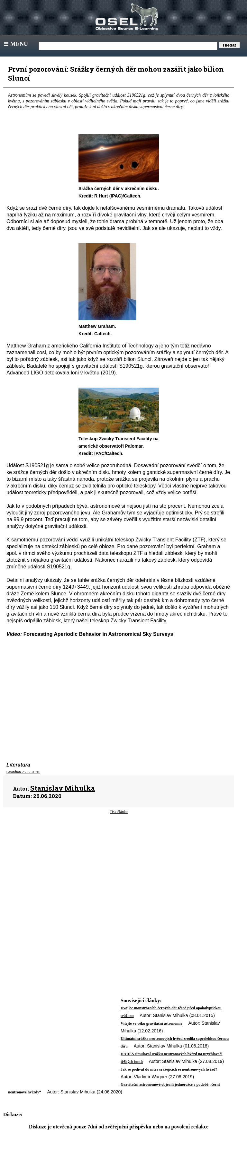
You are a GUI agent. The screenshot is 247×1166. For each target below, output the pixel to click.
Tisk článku (119, 812)
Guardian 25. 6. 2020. (23, 772)
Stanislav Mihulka (62, 788)
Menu (15, 44)
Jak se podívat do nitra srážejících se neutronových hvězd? (169, 1069)
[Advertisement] (118, 866)
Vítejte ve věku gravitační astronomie (151, 1023)
